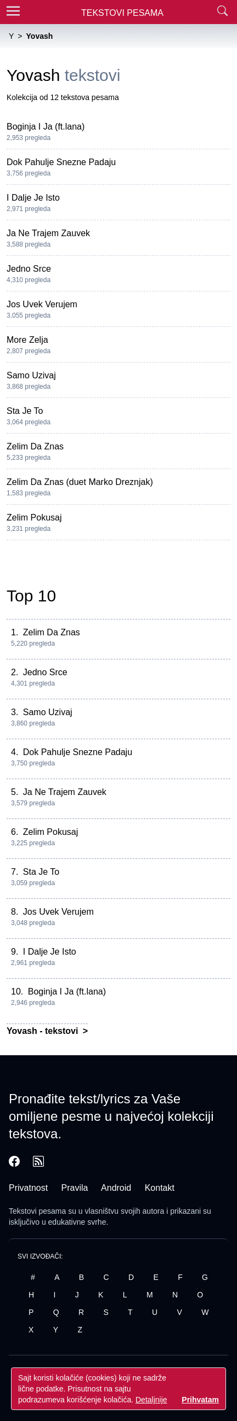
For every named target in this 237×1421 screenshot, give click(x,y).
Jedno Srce (29, 268)
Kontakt (159, 1187)
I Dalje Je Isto (33, 197)
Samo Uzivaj (31, 375)
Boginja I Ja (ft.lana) (45, 126)
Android (116, 1187)
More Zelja (27, 339)
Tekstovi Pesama (122, 12)
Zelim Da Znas (35, 446)
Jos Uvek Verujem (42, 304)
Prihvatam (200, 1399)
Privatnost (28, 1187)
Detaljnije (151, 1399)
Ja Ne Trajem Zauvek (48, 233)
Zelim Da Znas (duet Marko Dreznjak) (80, 482)
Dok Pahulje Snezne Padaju (61, 162)
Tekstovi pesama (37, 1211)
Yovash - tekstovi (44, 1031)
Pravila (74, 1187)
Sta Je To (25, 411)
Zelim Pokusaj (34, 517)
